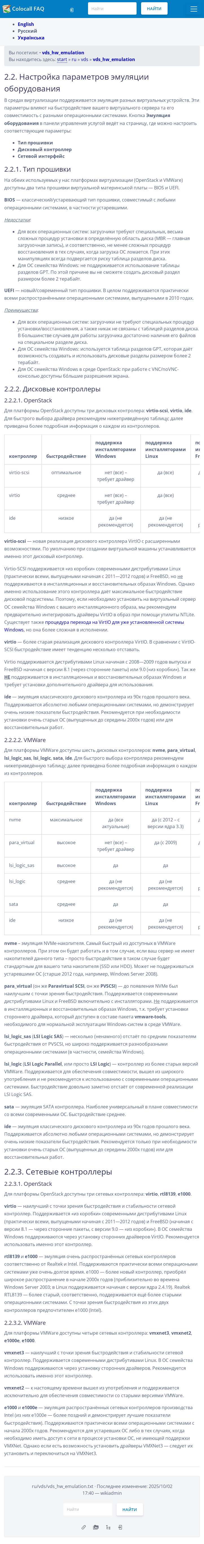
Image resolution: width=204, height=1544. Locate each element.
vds (84, 59)
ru (74, 59)
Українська (31, 38)
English (26, 24)
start (62, 59)
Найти (154, 8)
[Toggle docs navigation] (194, 9)
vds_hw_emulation (63, 53)
